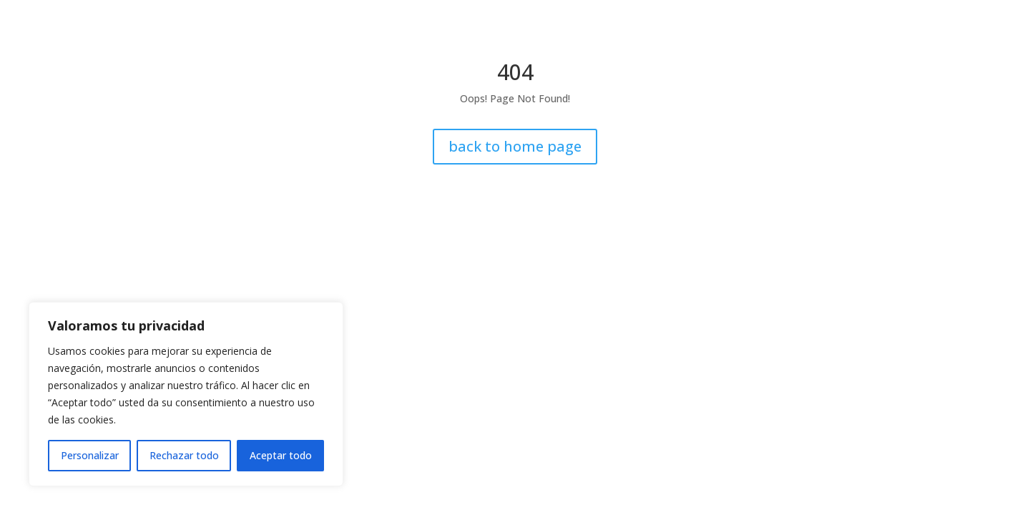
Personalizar (90, 455)
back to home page (515, 146)
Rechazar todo (184, 455)
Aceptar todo (281, 455)
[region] (186, 394)
